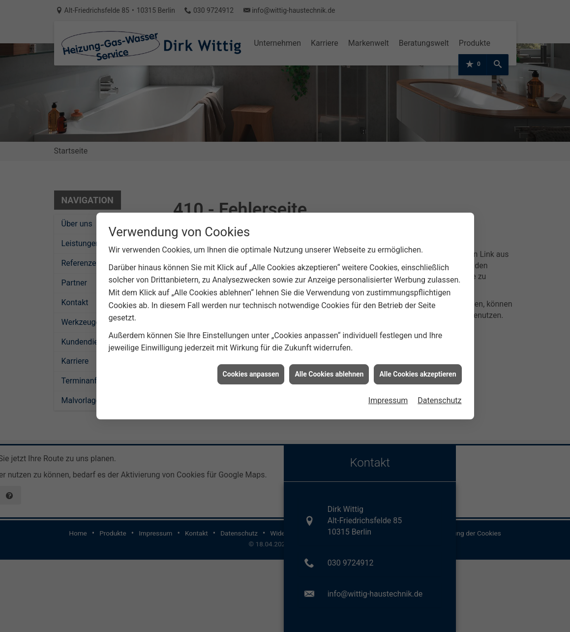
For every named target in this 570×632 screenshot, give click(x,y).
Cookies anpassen (251, 369)
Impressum (388, 395)
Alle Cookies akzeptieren (417, 369)
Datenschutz (439, 395)
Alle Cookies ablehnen (329, 369)
